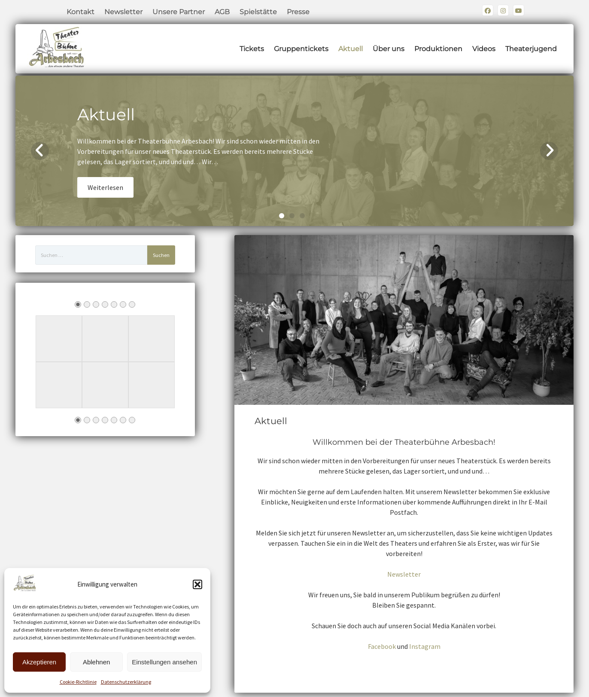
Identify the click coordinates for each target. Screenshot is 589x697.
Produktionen (438, 49)
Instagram (424, 646)
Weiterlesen (105, 187)
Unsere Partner (178, 12)
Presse (298, 12)
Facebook (382, 646)
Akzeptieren (39, 662)
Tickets (252, 49)
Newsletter (123, 12)
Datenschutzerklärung (126, 682)
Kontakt (80, 12)
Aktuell (350, 49)
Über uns (388, 49)
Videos (483, 49)
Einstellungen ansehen (164, 662)
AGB (222, 12)
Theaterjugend (531, 49)
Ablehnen (96, 662)
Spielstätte (258, 12)
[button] (197, 584)
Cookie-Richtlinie (78, 682)
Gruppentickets (301, 49)
